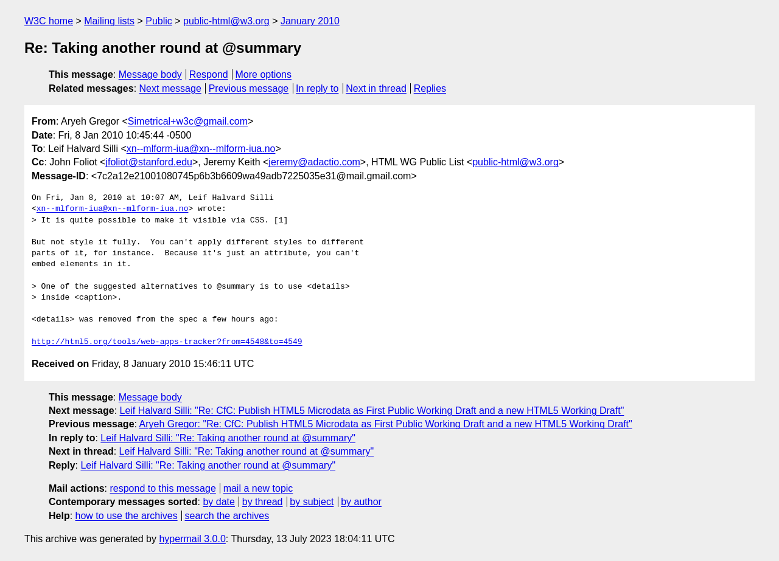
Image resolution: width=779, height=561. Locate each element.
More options (264, 74)
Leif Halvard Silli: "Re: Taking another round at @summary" (227, 438)
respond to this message (162, 488)
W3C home (48, 21)
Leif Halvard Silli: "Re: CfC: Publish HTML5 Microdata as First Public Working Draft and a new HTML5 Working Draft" (372, 410)
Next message (170, 88)
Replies (430, 88)
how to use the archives (126, 516)
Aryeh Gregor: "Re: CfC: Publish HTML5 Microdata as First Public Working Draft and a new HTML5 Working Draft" (385, 424)
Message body (150, 74)
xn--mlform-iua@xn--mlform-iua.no (201, 148)
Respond (208, 74)
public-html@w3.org (226, 21)
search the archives (227, 516)
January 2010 (310, 21)
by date (218, 502)
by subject (312, 502)
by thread (262, 502)
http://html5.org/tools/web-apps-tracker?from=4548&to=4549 (167, 342)
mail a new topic (258, 488)
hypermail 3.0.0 (192, 539)
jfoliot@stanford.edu (148, 162)
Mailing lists (109, 21)
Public (158, 21)
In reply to (317, 88)
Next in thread (376, 88)
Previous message (249, 88)
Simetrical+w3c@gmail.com (188, 121)
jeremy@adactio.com (314, 162)
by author (361, 502)
